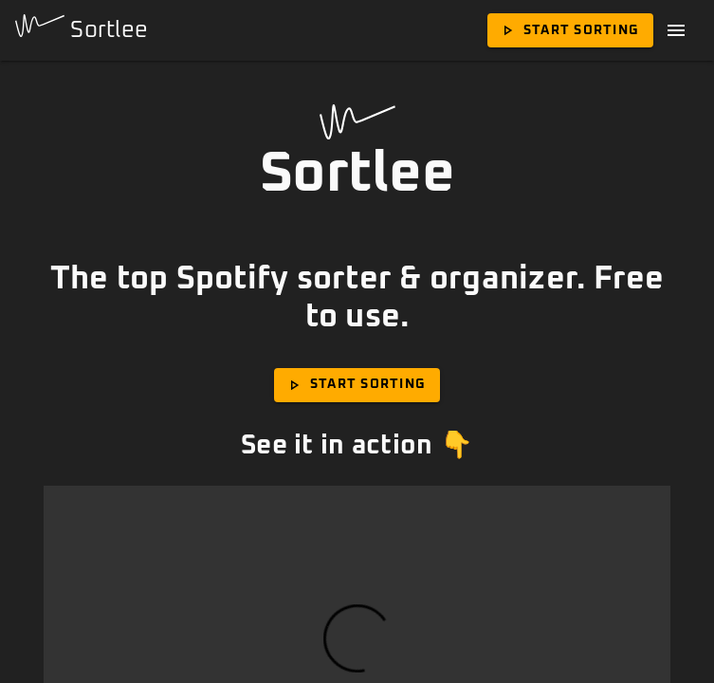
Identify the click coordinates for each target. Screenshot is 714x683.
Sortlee (81, 28)
